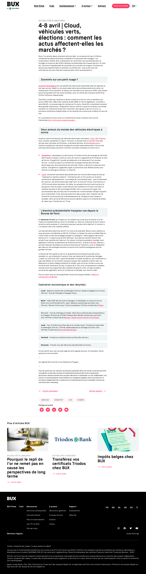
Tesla (92, 139)
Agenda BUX (46, 400)
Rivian (103, 139)
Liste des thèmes (33, 515)
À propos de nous (56, 515)
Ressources (32, 507)
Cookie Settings (132, 534)
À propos (86, 6)
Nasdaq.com (94, 143)
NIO (96, 139)
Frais (51, 6)
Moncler (67, 318)
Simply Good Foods (79, 318)
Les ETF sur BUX (33, 524)
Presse (52, 524)
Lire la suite (16, 484)
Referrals (72, 515)
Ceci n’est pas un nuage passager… (62, 120)
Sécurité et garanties (57, 511)
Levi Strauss (94, 318)
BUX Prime (39, 6)
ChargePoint (59, 400)
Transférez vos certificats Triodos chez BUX (69, 465)
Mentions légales (15, 534)
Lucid (71, 400)
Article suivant (95, 391)
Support (102, 6)
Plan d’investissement (35, 520)
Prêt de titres (32, 528)
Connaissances (66, 6)
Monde (93, 243)
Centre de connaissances (36, 511)
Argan (101, 305)
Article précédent (50, 391)
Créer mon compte (121, 6)
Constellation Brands (68, 330)
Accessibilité (74, 511)
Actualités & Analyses (52, 21)
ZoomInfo (81, 400)
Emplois (52, 520)
